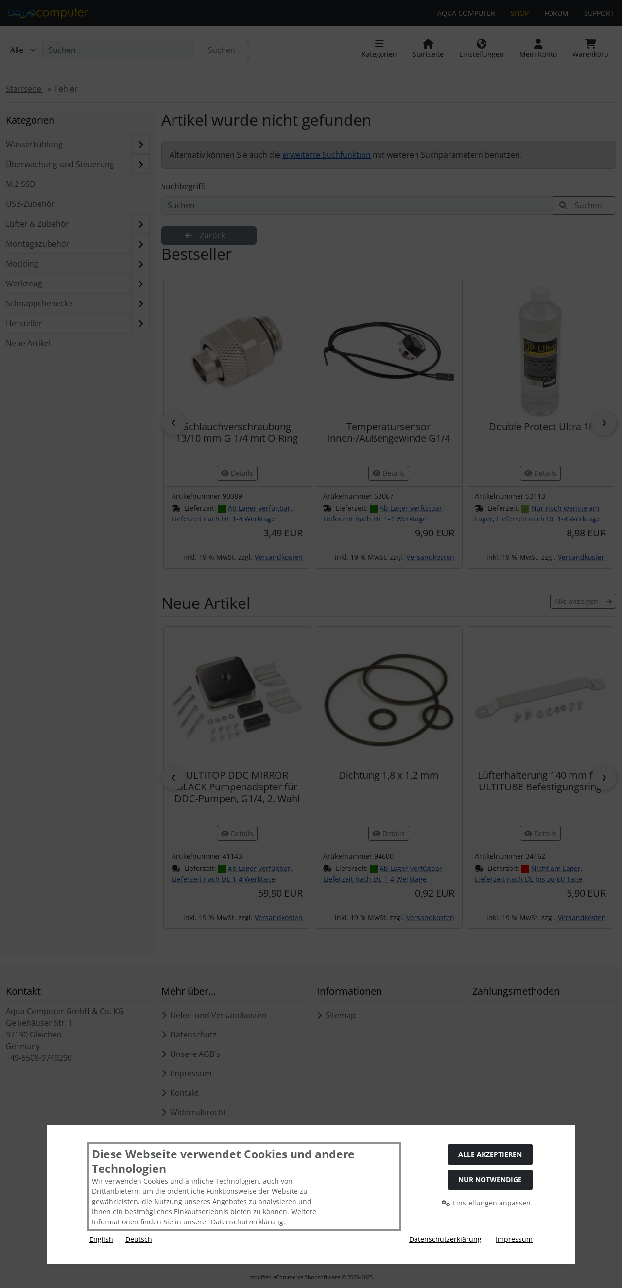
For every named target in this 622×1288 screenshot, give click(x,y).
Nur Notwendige (490, 1179)
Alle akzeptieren (490, 1154)
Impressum (514, 1239)
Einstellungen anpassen (486, 1202)
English (101, 1239)
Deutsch (138, 1239)
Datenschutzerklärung (445, 1239)
